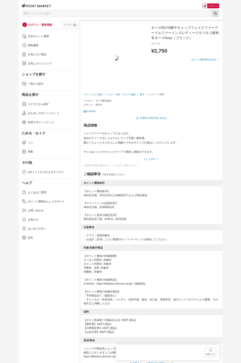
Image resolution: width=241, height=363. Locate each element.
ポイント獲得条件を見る (203, 73)
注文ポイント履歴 (35, 36)
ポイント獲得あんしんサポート (43, 201)
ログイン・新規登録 (40, 24)
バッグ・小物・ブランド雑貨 (121, 94)
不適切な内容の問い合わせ (153, 118)
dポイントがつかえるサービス (43, 172)
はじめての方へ (34, 228)
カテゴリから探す (35, 104)
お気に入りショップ (37, 63)
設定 (27, 237)
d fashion (91, 111)
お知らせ (30, 219)
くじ (27, 142)
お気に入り (213, 66)
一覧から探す (33, 83)
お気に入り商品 (34, 54)
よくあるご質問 (34, 192)
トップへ (68, 25)
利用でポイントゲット (38, 122)
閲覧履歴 (30, 45)
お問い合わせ (33, 210)
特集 (27, 151)
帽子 (142, 94)
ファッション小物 (93, 94)
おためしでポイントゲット (40, 113)
